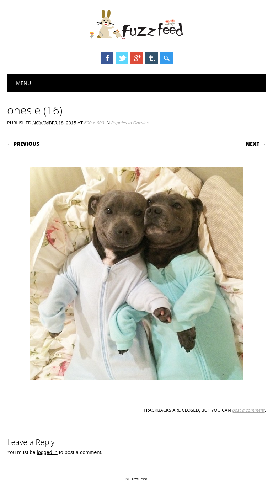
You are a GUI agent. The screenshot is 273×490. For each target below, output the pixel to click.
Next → (256, 143)
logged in (47, 452)
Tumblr (151, 58)
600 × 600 (94, 122)
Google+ (136, 58)
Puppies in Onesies (130, 122)
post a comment (248, 410)
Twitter (122, 58)
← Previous (23, 143)
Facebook (107, 58)
